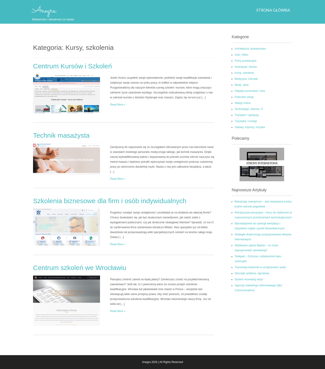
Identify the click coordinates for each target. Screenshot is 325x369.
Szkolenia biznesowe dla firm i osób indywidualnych (109, 201)
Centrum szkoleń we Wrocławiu (79, 267)
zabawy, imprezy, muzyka (250, 127)
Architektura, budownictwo (250, 48)
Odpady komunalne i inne (250, 91)
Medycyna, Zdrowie (246, 78)
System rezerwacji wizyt (249, 279)
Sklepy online (242, 103)
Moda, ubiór (242, 84)
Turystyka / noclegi (246, 121)
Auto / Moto (241, 54)
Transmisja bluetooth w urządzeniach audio (260, 267)
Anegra (44, 10)
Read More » (117, 104)
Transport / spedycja (247, 115)
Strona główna (273, 10)
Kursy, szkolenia (244, 72)
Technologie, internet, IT (249, 109)
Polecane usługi (244, 97)
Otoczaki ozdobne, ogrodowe (252, 273)
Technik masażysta (61, 135)
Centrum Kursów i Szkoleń (72, 66)
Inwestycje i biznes (246, 66)
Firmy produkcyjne (245, 60)
